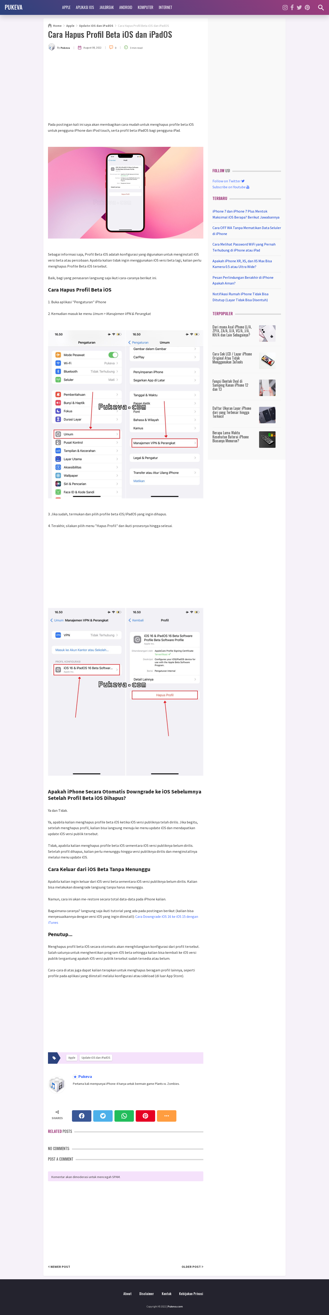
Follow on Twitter (228, 181)
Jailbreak (106, 7)
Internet (165, 7)
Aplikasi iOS (85, 7)
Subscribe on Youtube (230, 187)
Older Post (192, 1267)
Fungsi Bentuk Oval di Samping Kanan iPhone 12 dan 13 (230, 385)
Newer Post (59, 1267)
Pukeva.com (175, 1306)
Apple (66, 7)
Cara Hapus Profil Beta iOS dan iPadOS (110, 34)
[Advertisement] (125, 87)
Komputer (145, 7)
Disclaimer (146, 1293)
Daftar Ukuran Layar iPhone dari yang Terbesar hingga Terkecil (231, 412)
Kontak (166, 1293)
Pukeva (84, 1076)
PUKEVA (13, 7)
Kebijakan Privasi (191, 1293)
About (127, 1293)
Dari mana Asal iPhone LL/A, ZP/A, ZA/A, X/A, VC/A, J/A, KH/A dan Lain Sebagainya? (232, 331)
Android (125, 7)
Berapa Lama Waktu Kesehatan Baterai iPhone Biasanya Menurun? (230, 436)
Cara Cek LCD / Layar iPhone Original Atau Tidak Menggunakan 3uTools (232, 358)
